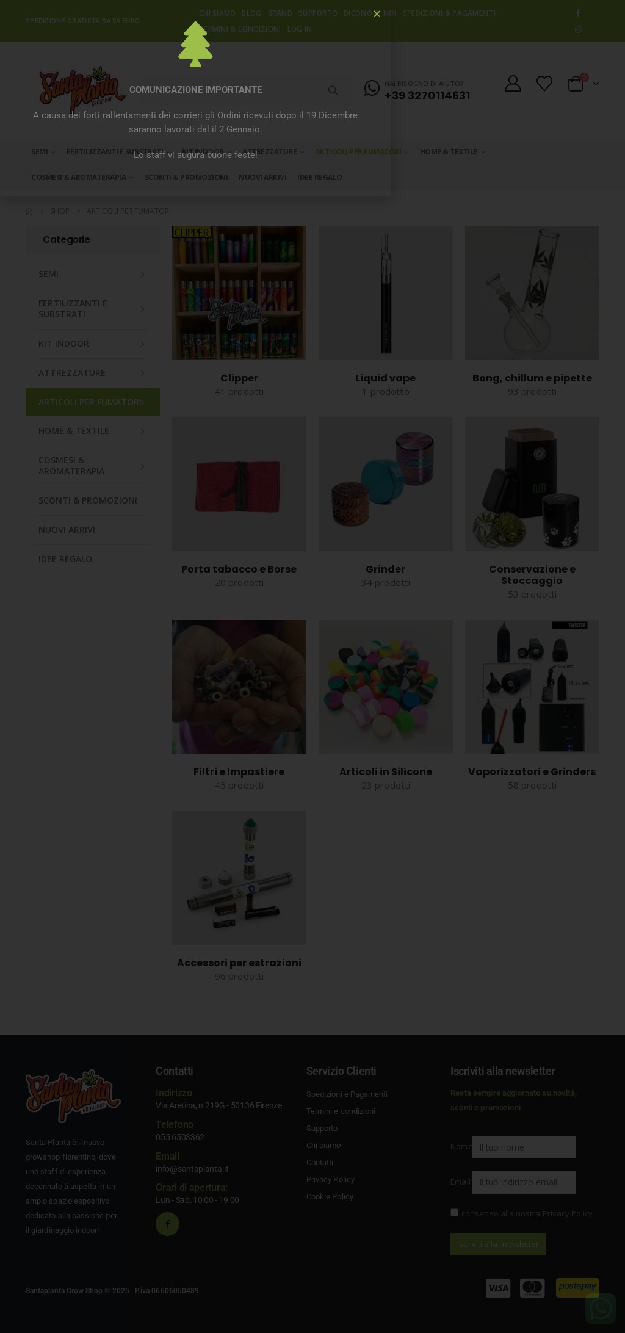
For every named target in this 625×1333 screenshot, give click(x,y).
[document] (312, 666)
